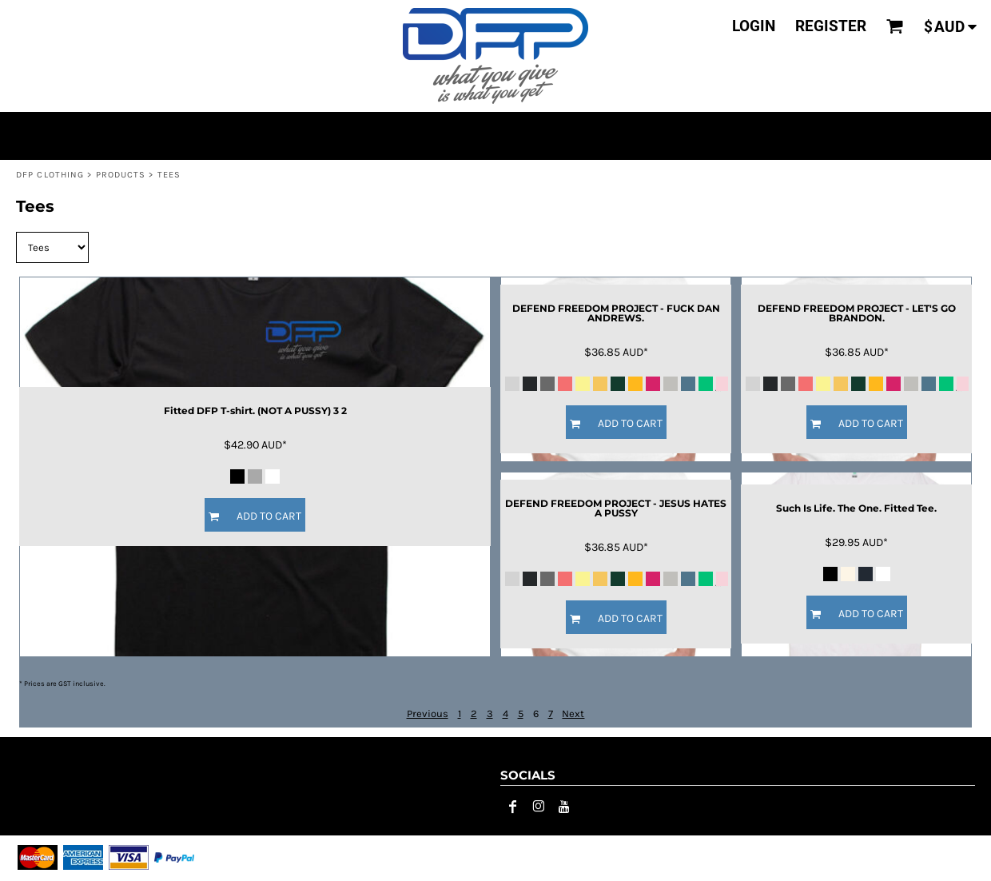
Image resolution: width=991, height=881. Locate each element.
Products (121, 174)
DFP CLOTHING (50, 174)
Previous (427, 714)
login (753, 26)
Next (573, 714)
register (830, 26)
